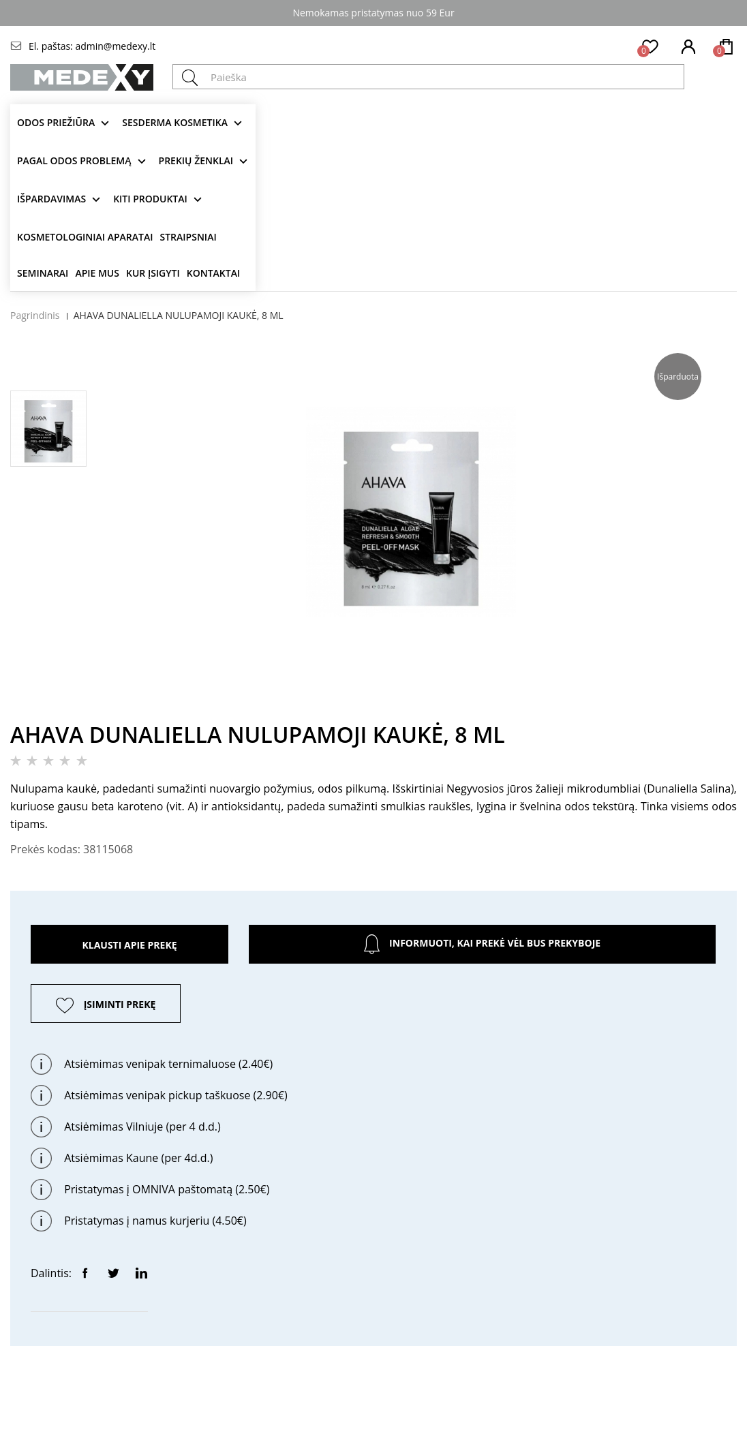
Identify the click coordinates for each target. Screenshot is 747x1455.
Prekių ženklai (196, 160)
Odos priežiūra (56, 122)
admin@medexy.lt (115, 46)
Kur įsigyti (153, 272)
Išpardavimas (51, 198)
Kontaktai (213, 272)
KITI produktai (150, 198)
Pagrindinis (35, 315)
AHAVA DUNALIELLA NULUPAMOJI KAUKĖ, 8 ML (179, 315)
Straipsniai (188, 236)
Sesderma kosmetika (175, 122)
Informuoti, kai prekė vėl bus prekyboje (482, 944)
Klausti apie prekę (129, 944)
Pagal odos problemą (74, 160)
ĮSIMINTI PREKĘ (120, 1004)
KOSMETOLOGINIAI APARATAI (85, 236)
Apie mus (97, 272)
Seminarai (42, 272)
